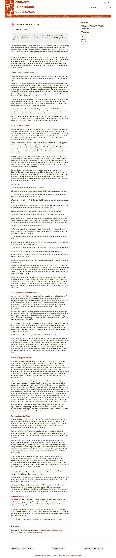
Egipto (84, 39)
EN (104, 2)
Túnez (84, 41)
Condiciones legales (40, 555)
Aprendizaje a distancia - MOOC (22, 548)
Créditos (55, 555)
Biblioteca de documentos (93, 548)
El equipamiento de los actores (99, 16)
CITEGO (9, 16)
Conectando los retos (79, 16)
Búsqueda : (93, 7)
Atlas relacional (58, 548)
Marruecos (85, 44)
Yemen (84, 34)
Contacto (49, 555)
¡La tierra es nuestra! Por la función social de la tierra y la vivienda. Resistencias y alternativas (93, 27)
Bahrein (84, 37)
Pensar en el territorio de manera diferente (29, 16)
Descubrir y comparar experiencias (57, 16)
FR (110, 2)
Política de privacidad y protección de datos (69, 555)
